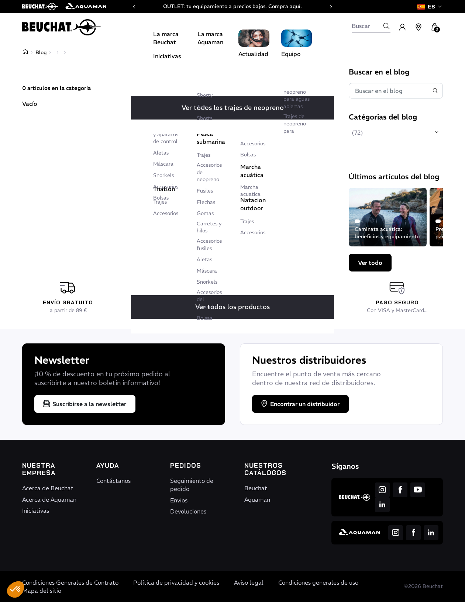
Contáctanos (113, 480)
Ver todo (370, 262)
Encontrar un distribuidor (300, 403)
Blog (40, 52)
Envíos (178, 500)
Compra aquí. (285, 6)
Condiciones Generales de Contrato (70, 582)
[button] (15, 589)
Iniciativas (35, 510)
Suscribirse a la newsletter (84, 403)
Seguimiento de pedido (191, 484)
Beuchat (255, 488)
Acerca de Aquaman (49, 499)
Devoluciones (188, 511)
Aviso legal (249, 582)
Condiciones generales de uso (318, 582)
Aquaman (257, 499)
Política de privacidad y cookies (176, 582)
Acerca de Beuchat (47, 488)
